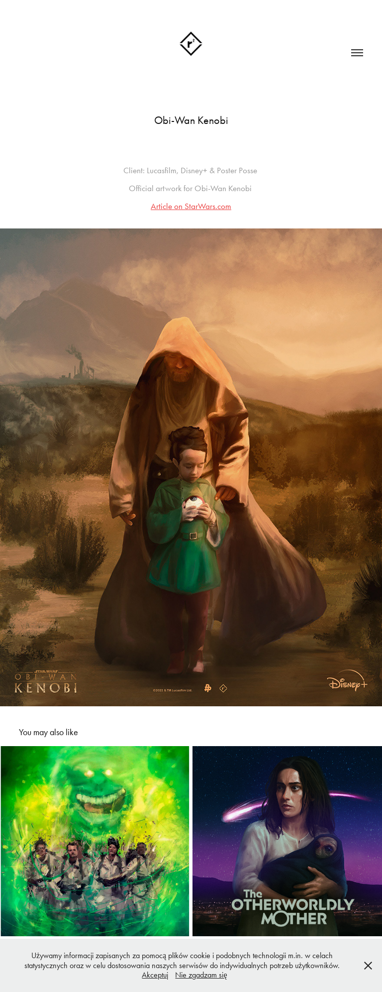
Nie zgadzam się (201, 975)
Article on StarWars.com (191, 206)
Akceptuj (155, 975)
